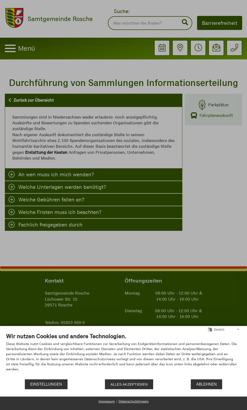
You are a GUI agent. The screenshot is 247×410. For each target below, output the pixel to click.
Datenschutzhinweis (134, 401)
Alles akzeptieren (129, 384)
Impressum (106, 401)
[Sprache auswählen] (210, 329)
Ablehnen (206, 384)
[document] (123, 355)
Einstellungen (46, 384)
